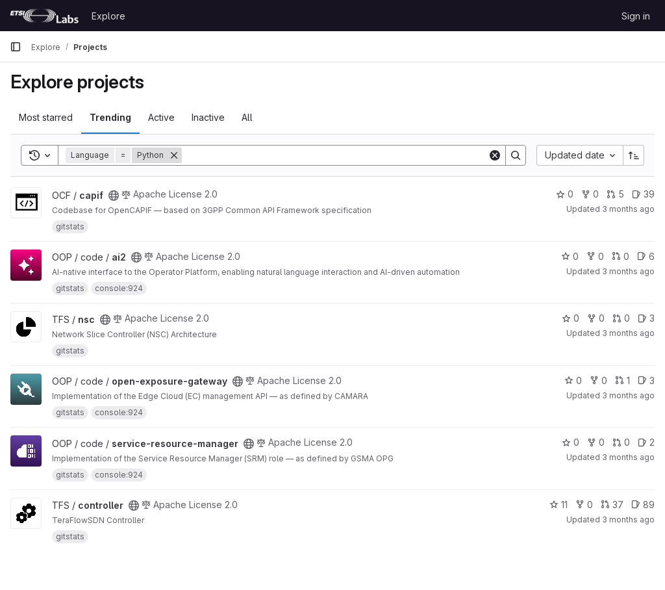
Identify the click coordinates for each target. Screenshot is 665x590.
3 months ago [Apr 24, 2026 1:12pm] (628, 519)
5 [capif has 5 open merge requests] (615, 193)
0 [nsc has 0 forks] (596, 318)
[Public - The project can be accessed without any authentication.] (113, 195)
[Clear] (495, 155)
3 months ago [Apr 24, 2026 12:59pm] (628, 395)
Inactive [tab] (208, 117)
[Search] (334, 155)
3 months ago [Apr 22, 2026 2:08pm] (628, 209)
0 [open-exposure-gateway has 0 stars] (573, 380)
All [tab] (247, 117)
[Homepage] (44, 15)
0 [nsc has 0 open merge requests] (621, 318)
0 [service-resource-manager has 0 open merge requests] (621, 442)
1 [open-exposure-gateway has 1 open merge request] (622, 380)
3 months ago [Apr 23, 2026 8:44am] (628, 271)
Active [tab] (161, 117)
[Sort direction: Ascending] (633, 155)
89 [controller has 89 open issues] (643, 504)
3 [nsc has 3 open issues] (646, 318)
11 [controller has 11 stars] (558, 504)
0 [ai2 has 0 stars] (570, 256)
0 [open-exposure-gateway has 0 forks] (598, 380)
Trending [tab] (110, 117)
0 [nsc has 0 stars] (570, 318)
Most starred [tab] (46, 117)
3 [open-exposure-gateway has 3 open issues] (646, 380)
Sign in (635, 15)
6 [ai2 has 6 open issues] (646, 256)
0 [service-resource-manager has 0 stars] (570, 442)
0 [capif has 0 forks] (590, 193)
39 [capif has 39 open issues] (643, 193)
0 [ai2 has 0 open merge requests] (620, 256)
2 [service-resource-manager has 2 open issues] (646, 442)
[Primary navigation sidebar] (15, 46)
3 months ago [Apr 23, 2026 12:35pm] (628, 333)
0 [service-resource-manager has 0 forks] (596, 442)
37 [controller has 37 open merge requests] (612, 504)
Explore (108, 15)
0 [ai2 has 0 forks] (595, 256)
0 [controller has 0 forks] (584, 504)
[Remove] (174, 155)
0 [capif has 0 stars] (564, 193)
